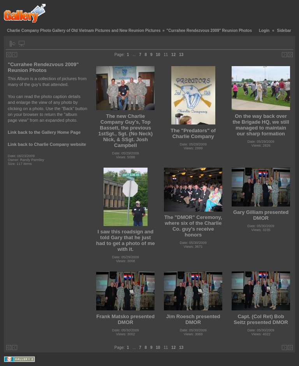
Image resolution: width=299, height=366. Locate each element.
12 (173, 55)
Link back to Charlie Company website (47, 144)
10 (158, 55)
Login (264, 30)
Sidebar (284, 30)
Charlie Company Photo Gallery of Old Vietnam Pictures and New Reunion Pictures (83, 30)
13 (181, 55)
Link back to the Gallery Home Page (44, 132)
